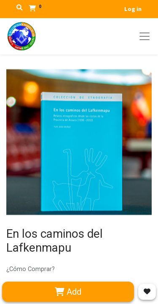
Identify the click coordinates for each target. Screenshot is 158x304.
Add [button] (68, 292)
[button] (147, 292)
